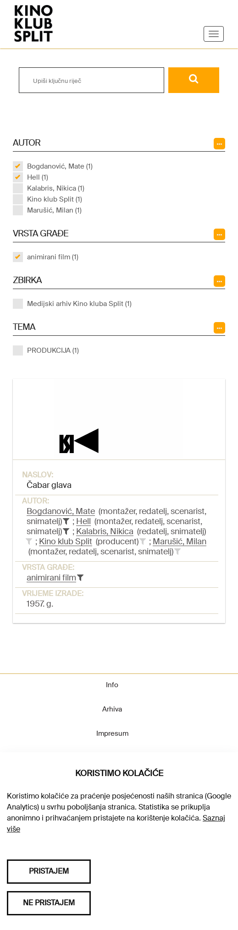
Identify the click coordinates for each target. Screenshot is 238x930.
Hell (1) (37, 177)
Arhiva (112, 709)
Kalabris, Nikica (104, 531)
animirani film (51, 577)
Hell (83, 521)
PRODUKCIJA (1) (53, 350)
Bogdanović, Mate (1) (60, 166)
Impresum (112, 733)
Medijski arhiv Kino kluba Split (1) (79, 303)
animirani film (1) (52, 257)
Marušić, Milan (179, 541)
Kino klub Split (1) (54, 199)
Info (112, 684)
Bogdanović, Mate (61, 511)
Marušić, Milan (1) (54, 210)
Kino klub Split (65, 541)
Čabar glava (49, 485)
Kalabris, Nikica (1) (55, 188)
